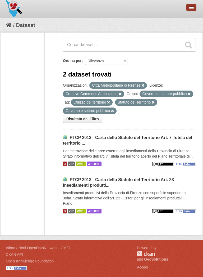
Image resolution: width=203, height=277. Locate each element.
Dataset (25, 25)
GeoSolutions (156, 259)
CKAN (146, 254)
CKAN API (14, 254)
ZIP (71, 164)
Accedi (142, 267)
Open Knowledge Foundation (30, 261)
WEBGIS (94, 164)
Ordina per (72, 61)
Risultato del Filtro (82, 119)
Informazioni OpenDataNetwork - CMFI (38, 248)
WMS (81, 164)
